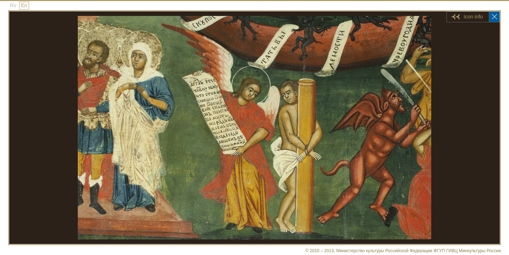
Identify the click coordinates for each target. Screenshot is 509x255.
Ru (13, 5)
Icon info (473, 16)
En (24, 5)
